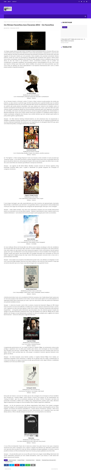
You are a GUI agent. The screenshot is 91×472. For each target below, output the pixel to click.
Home (5, 1)
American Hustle (12, 460)
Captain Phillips (21, 460)
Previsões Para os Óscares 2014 (49, 460)
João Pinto (7, 28)
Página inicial (7, 21)
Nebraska (38, 460)
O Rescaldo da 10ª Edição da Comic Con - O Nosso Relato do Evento (73, 40)
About (9, 1)
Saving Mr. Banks (14, 21)
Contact (14, 1)
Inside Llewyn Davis (30, 460)
